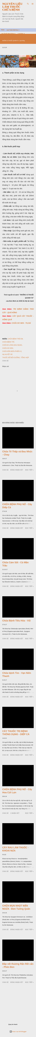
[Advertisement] (18, 1005)
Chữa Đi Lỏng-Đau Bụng (12, 345)
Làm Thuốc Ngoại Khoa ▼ (8, 33)
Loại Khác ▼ (21, 33)
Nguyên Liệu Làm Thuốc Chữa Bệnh (12, 6)
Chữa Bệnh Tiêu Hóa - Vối (16, 620)
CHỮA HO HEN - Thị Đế (21, 323)
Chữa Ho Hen (7, 348)
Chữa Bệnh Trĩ (8, 342)
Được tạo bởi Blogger (18, 1031)
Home (2, 30)
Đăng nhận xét (16, 470)
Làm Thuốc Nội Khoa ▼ (13, 30)
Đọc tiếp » (29, 470)
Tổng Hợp (25, 357)
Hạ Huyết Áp (7, 354)
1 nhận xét (14, 813)
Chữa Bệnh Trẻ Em (15, 339)
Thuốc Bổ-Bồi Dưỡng (11, 357)
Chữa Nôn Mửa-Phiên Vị (12, 351)
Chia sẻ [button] (5, 361)
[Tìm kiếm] (28, 3)
